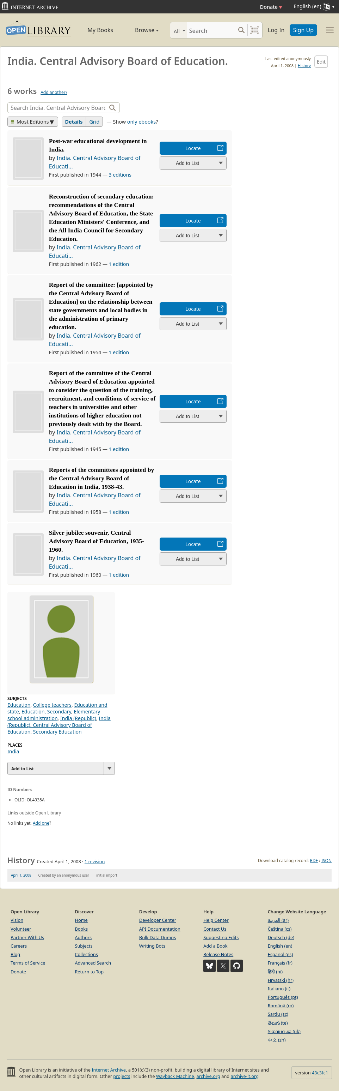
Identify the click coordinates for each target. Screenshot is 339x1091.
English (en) (280, 946)
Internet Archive (109, 1070)
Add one (41, 823)
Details (74, 121)
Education (18, 704)
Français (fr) (280, 963)
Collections (86, 954)
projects (121, 1076)
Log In (276, 30)
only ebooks (141, 121)
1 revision (95, 861)
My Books (100, 30)
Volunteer (21, 929)
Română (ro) (281, 1005)
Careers (19, 946)
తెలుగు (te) (278, 1023)
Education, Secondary (46, 711)
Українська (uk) (284, 1031)
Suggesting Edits (221, 937)
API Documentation (159, 929)
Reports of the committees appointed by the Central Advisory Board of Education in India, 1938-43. (101, 478)
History (304, 65)
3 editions (120, 174)
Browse (141, 30)
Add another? (54, 92)
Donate (271, 7)
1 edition (119, 264)
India (13, 751)
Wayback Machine (175, 1076)
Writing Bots (152, 946)
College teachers (52, 704)
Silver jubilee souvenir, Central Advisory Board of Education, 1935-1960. (96, 541)
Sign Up (303, 30)
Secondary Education (57, 731)
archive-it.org (245, 1076)
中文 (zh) (277, 1040)
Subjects (83, 946)
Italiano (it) (279, 988)
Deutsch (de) (281, 937)
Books (81, 929)
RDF (314, 861)
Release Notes (218, 954)
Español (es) (280, 954)
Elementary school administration (53, 715)
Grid (94, 121)
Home (81, 920)
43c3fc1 (320, 1072)
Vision (17, 920)
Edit (321, 61)
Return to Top (89, 971)
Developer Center (157, 920)
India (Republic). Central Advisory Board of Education (59, 725)
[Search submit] (241, 30)
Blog (15, 954)
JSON (327, 861)
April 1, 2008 (21, 875)
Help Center (216, 920)
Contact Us (214, 929)
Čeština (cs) (280, 929)
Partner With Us (27, 937)
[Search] (211, 30)
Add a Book (215, 946)
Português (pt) (283, 997)
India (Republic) (78, 718)
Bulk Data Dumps (157, 937)
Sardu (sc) (278, 1014)
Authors (83, 937)
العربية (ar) (278, 920)
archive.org (208, 1076)
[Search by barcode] (254, 30)
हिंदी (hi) (275, 971)
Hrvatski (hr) (281, 980)
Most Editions (30, 121)
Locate (193, 148)
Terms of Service (28, 963)
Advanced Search (93, 963)
